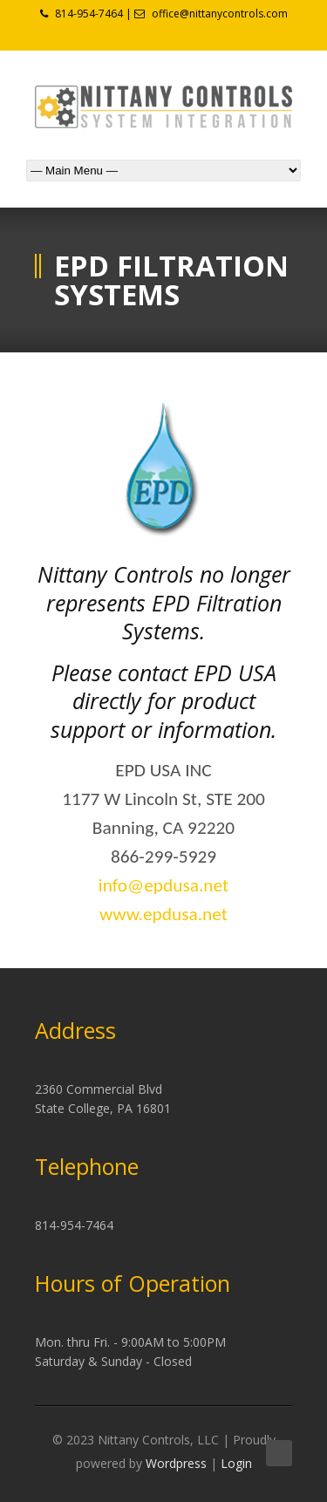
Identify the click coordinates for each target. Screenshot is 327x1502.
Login (236, 1463)
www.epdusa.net (163, 914)
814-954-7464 (89, 13)
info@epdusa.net (163, 885)
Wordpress (176, 1463)
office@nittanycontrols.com (220, 13)
